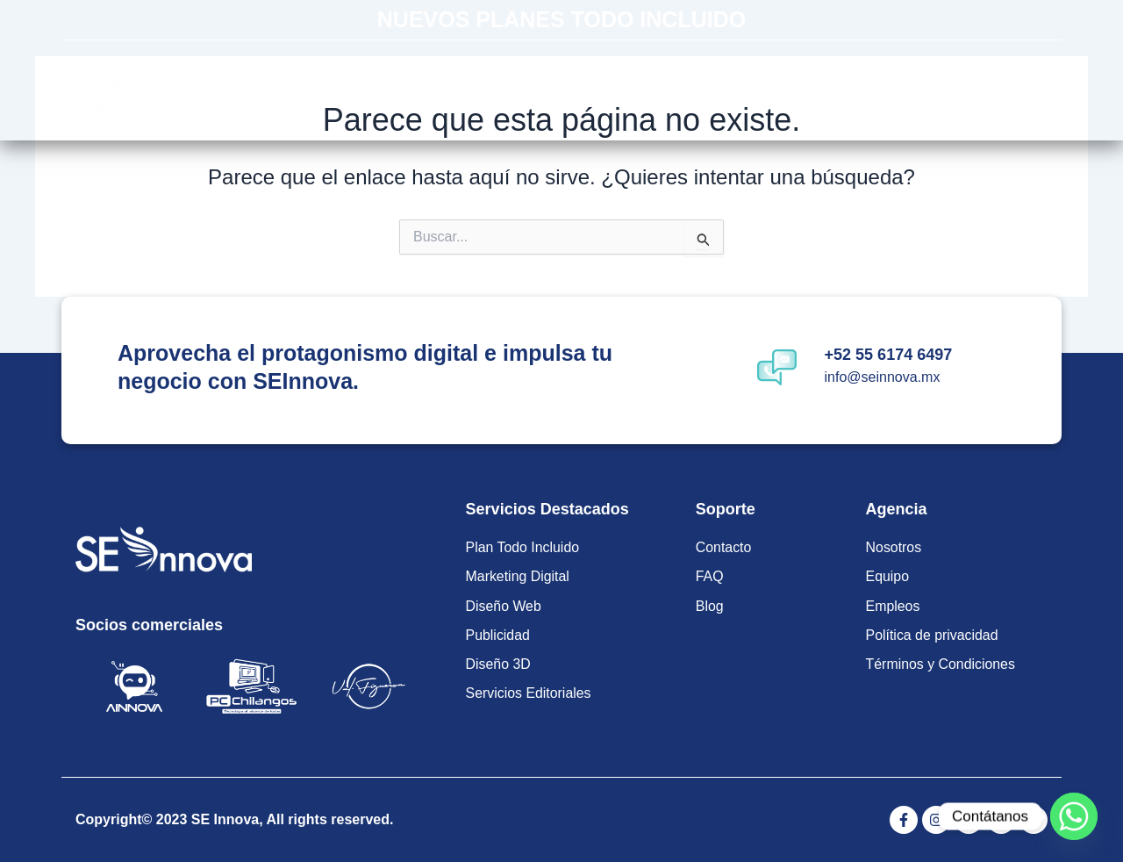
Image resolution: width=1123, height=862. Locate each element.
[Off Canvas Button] (1026, 91)
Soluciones (749, 90)
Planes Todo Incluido (475, 90)
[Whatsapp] (1074, 816)
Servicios (626, 90)
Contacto (865, 90)
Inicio (347, 90)
